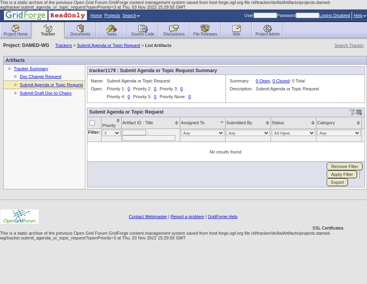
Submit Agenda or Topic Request (108, 45)
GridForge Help (222, 216)
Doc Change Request (40, 76)
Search (131, 15)
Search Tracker (349, 45)
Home (96, 15)
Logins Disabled (334, 15)
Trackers (63, 45)
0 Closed (281, 80)
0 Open (263, 80)
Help (360, 15)
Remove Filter (344, 166)
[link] (328, 214)
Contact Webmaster (148, 216)
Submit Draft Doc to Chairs (46, 93)
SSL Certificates (327, 228)
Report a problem (187, 216)
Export (337, 182)
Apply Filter (342, 174)
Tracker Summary (31, 68)
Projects (112, 15)
